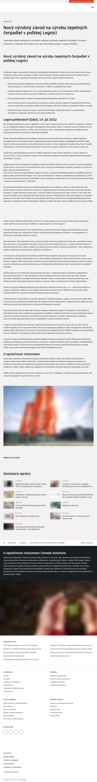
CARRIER (23, 779)
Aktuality (23, 543)
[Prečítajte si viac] (25, 484)
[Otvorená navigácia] (93, 7)
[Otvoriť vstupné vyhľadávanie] (88, 7)
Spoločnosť (12, 543)
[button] (87, 543)
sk (4, 543)
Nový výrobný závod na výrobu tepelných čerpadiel (47, 543)
